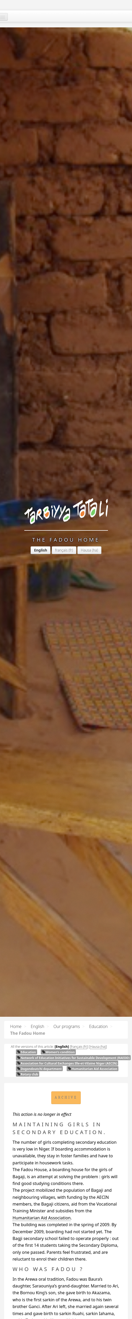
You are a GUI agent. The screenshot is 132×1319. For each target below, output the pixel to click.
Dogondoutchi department (39, 1069)
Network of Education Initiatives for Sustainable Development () (73, 1058)
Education (98, 1026)
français (61, 550)
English (37, 1026)
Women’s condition (58, 1052)
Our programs (66, 1026)
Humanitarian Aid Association (92, 1069)
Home (15, 1026)
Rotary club (27, 1074)
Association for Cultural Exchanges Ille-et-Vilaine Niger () (67, 1063)
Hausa (86, 550)
